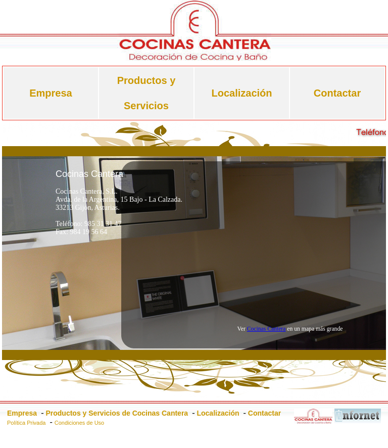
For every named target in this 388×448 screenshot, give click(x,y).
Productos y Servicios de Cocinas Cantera (116, 413)
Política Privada (26, 423)
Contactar (337, 93)
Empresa (50, 93)
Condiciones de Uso (79, 423)
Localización (241, 93)
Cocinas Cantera (266, 329)
